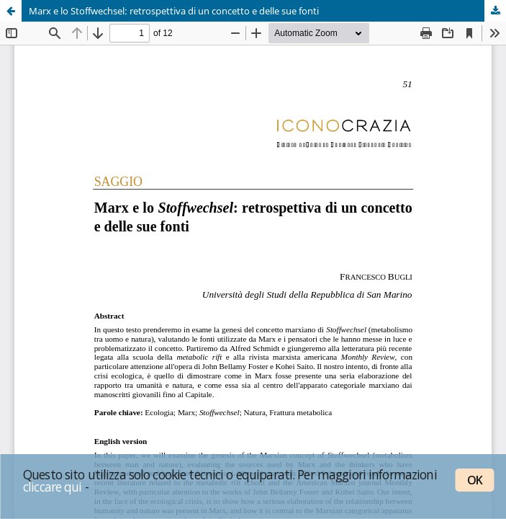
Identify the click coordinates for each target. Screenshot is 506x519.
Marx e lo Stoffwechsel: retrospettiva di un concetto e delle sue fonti (174, 10)
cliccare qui (52, 486)
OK (474, 480)
